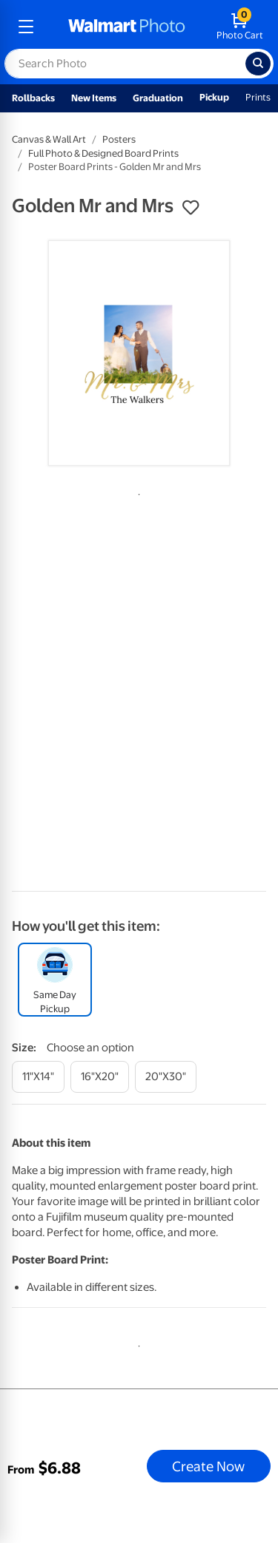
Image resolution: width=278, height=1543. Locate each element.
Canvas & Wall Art (49, 139)
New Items (93, 98)
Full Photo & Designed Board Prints (103, 153)
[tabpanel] (139, 353)
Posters (119, 139)
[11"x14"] (38, 1077)
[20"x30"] (165, 1077)
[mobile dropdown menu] (26, 26)
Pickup (214, 97)
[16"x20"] (99, 1077)
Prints (258, 97)
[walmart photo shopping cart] (240, 26)
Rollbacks (33, 98)
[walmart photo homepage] (127, 26)
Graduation (158, 98)
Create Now (208, 1466)
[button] (190, 207)
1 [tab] (136, 491)
